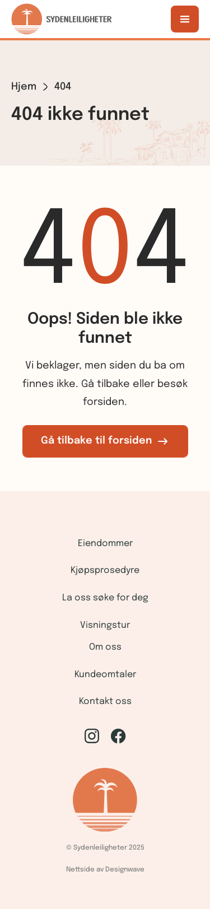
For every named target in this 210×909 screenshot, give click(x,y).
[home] (61, 19)
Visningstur (105, 625)
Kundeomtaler (105, 674)
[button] (185, 19)
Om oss (105, 647)
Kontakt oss (105, 701)
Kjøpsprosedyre (105, 570)
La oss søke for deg (105, 598)
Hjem (23, 87)
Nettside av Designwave (105, 869)
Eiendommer (105, 543)
